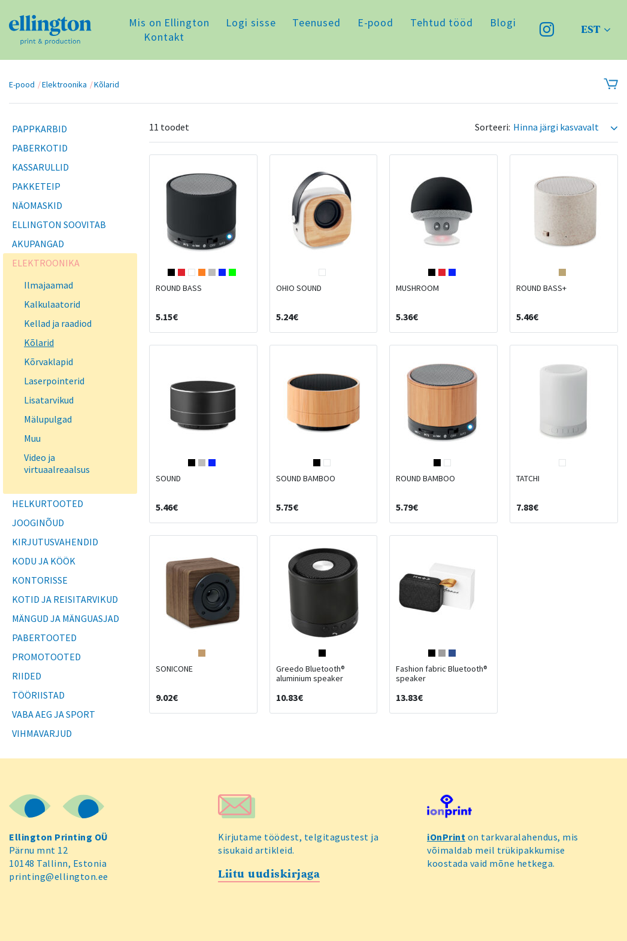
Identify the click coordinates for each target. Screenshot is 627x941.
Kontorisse (40, 580)
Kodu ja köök (43, 561)
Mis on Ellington (169, 22)
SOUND (168, 478)
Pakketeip (36, 186)
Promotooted (46, 657)
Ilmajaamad (48, 285)
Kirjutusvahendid (55, 542)
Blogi (503, 22)
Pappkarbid (39, 129)
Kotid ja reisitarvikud (65, 599)
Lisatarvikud (49, 400)
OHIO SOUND (299, 288)
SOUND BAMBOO (305, 478)
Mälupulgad (48, 419)
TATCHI (528, 478)
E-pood (375, 22)
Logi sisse (250, 22)
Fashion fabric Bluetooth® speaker (441, 673)
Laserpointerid (54, 381)
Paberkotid (40, 148)
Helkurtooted (47, 503)
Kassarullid (40, 167)
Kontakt (164, 37)
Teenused (316, 22)
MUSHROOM (417, 288)
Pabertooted (44, 637)
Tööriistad (38, 695)
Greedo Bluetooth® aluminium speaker (310, 673)
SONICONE (174, 668)
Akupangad (38, 244)
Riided (26, 676)
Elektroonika (64, 84)
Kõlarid (106, 84)
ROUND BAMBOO (425, 478)
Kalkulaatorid (52, 304)
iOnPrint (446, 837)
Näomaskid (37, 205)
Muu (32, 438)
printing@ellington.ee (58, 876)
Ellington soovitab (59, 224)
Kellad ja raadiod (58, 323)
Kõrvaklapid (48, 362)
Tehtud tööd (441, 22)
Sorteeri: (492, 127)
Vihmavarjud (42, 733)
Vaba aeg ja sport (53, 714)
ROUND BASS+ (541, 288)
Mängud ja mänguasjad (65, 618)
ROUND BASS (179, 288)
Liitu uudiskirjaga (269, 874)
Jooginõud (38, 523)
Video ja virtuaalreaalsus (57, 463)
